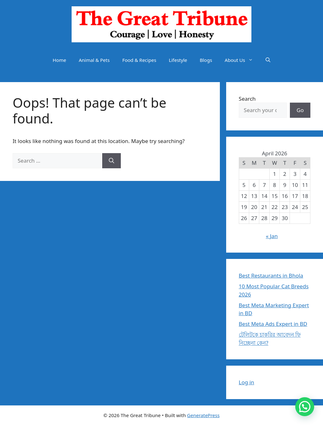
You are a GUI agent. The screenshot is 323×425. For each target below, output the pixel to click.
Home (59, 60)
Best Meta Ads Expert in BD (273, 323)
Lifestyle (178, 60)
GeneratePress (203, 415)
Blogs (206, 60)
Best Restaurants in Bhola (271, 275)
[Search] (111, 160)
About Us (242, 60)
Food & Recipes (139, 60)
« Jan (272, 236)
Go (300, 110)
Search (247, 98)
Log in (246, 382)
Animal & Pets (94, 60)
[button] (268, 60)
